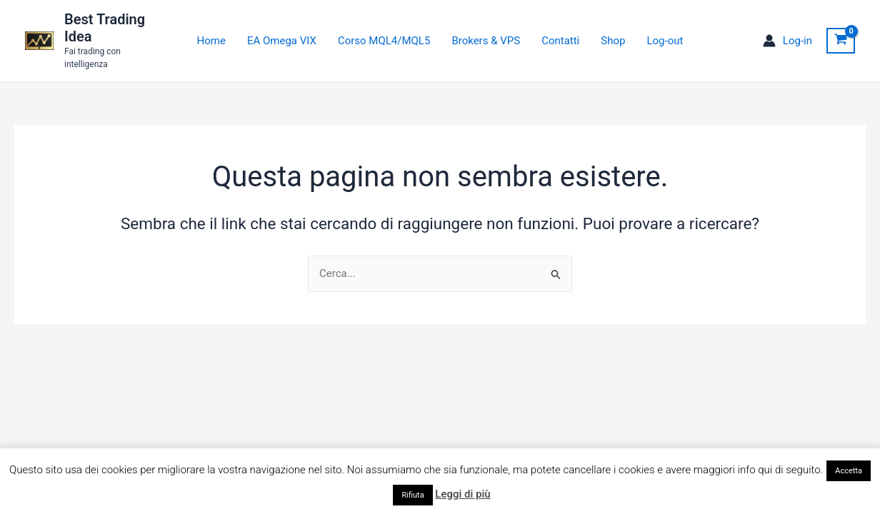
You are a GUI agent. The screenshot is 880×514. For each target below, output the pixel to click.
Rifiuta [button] (412, 495)
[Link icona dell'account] (787, 41)
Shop (613, 40)
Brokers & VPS (485, 40)
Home (211, 40)
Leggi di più (462, 494)
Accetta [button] (848, 470)
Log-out (664, 40)
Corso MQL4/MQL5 (384, 40)
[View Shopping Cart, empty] (840, 41)
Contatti (560, 40)
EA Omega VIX (281, 40)
